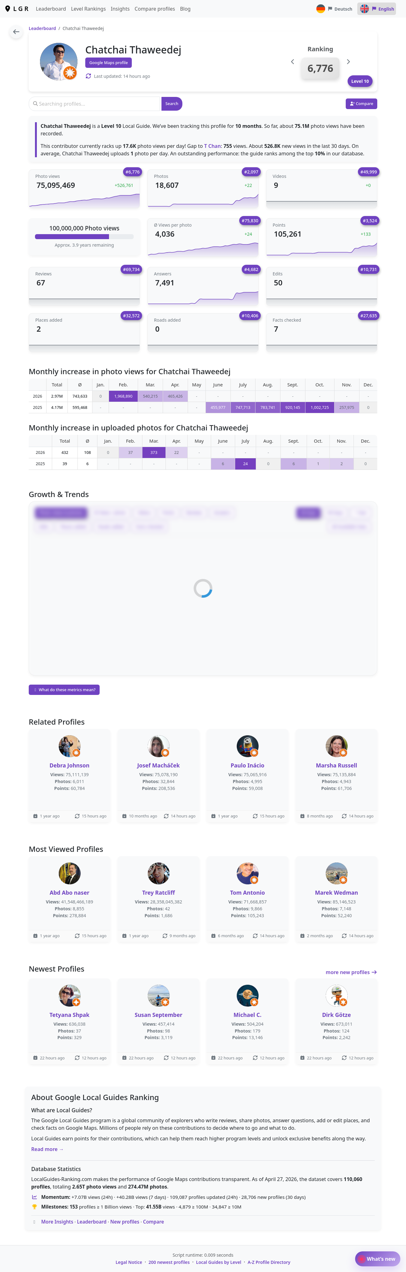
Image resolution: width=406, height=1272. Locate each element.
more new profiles (351, 972)
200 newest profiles (169, 1262)
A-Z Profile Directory (269, 1262)
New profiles (124, 1222)
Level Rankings (88, 8)
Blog (185, 8)
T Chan (212, 146)
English (376, 8)
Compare (153, 1222)
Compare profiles (155, 8)
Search (172, 103)
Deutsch (334, 8)
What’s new (377, 1258)
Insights (120, 8)
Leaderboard (51, 8)
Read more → (47, 1149)
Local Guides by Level (218, 1262)
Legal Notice (129, 1262)
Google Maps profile (108, 62)
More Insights (57, 1222)
